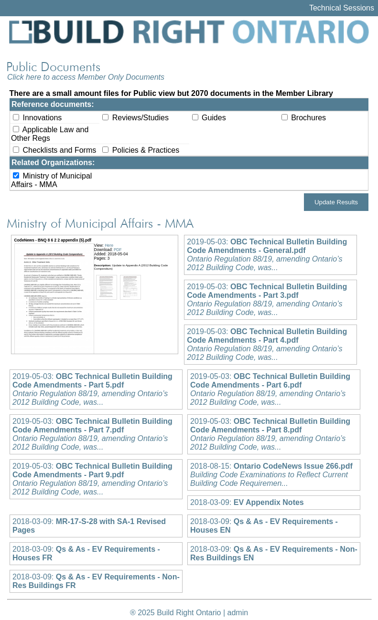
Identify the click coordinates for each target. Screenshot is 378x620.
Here (109, 245)
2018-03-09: (247, 502)
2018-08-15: (271, 474)
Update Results (336, 202)
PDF (118, 250)
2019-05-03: (267, 255)
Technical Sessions (341, 8)
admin (237, 613)
